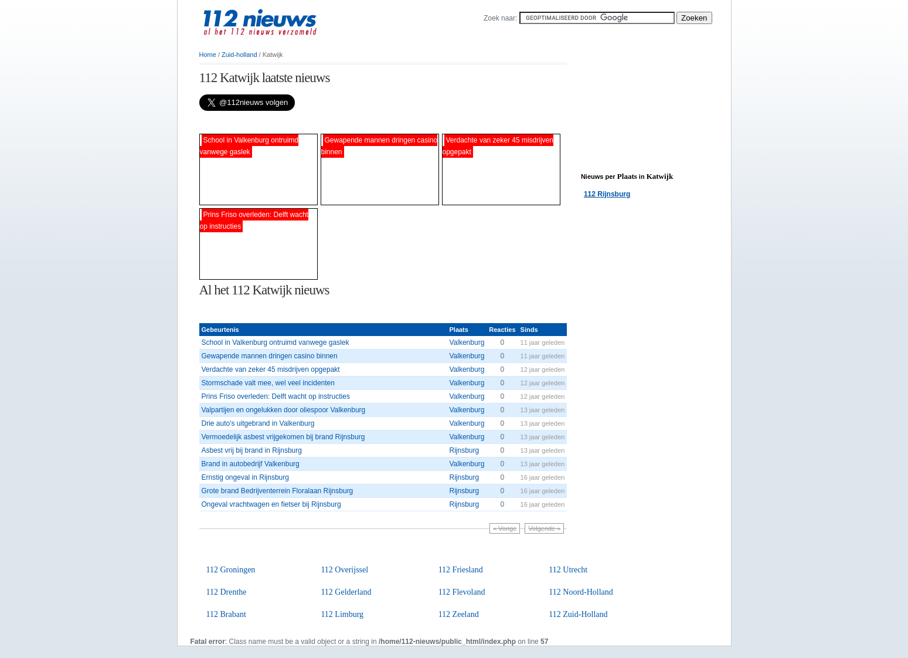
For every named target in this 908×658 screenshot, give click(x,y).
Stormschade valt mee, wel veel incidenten (268, 383)
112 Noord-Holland (581, 592)
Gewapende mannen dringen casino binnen (270, 356)
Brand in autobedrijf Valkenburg (251, 464)
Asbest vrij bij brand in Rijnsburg (252, 450)
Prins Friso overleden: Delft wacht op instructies (276, 396)
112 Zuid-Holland (578, 614)
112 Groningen (231, 569)
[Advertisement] (336, 122)
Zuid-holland (239, 54)
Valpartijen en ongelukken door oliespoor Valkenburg (284, 410)
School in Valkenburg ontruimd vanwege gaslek (275, 342)
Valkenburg (466, 342)
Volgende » (544, 528)
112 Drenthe (226, 592)
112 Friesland (460, 569)
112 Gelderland (346, 592)
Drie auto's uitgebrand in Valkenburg (258, 423)
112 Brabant (226, 614)
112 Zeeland (458, 614)
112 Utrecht (568, 569)
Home (207, 54)
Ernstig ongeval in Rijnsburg (245, 477)
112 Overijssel (344, 569)
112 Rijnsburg (607, 194)
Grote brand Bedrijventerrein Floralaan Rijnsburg (277, 491)
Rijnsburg (464, 450)
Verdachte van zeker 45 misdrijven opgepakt (271, 369)
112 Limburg (342, 614)
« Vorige (504, 528)
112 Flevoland (461, 592)
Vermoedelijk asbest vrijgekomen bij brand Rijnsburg (283, 437)
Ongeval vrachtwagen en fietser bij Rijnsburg (271, 504)
